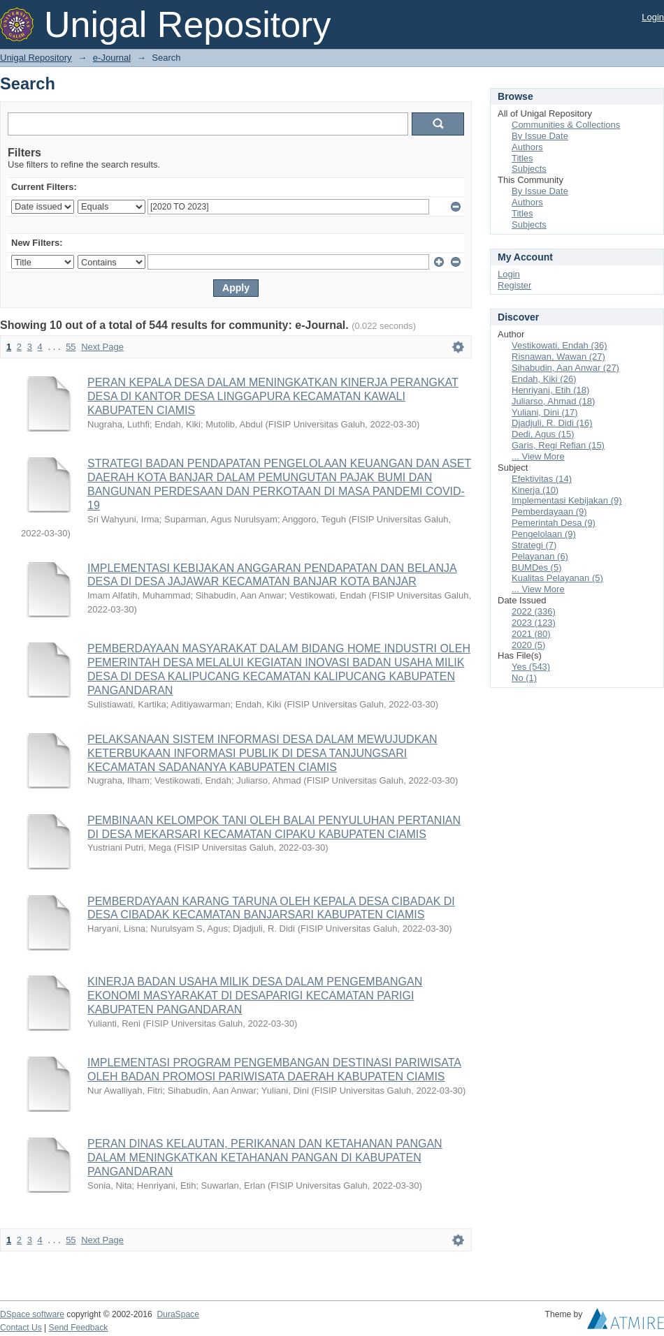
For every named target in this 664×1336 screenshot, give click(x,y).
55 (70, 347)
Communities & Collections (566, 124)
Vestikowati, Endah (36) (559, 345)
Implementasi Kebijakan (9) (567, 500)
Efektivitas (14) (542, 479)
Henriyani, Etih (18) (550, 390)
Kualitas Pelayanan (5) (557, 578)
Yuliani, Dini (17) (545, 412)
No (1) (524, 678)
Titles (522, 158)
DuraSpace (178, 1314)
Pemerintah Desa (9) (554, 522)
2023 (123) (534, 622)
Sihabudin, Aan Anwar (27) (565, 367)
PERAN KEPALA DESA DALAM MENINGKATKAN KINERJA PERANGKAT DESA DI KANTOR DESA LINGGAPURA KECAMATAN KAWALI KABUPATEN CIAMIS (273, 396)
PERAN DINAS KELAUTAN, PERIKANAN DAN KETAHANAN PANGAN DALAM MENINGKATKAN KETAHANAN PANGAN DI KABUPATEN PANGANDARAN (264, 1157)
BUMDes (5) (537, 567)
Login (653, 17)
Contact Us (21, 1328)
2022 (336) (534, 611)
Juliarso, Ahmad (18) (553, 401)
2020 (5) (528, 645)
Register (514, 285)
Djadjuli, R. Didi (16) (552, 423)
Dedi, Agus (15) (543, 434)
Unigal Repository (36, 57)
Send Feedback (78, 1328)
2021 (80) (531, 634)
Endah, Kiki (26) (544, 379)
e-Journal (112, 57)
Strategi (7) (534, 545)
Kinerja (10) (535, 490)
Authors (527, 147)
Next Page (102, 347)
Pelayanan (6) (540, 556)
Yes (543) (531, 666)
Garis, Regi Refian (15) (558, 445)
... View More (538, 456)
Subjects (529, 168)
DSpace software (32, 1314)
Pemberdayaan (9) (549, 511)
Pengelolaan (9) (544, 534)
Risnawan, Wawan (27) (558, 356)
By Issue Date (540, 136)
